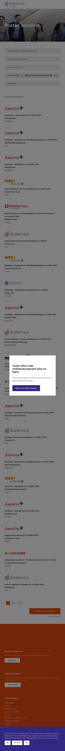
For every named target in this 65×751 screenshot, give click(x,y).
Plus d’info (17, 742)
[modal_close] (54, 358)
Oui (26, 743)
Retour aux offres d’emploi (26, 388)
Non (7, 743)
